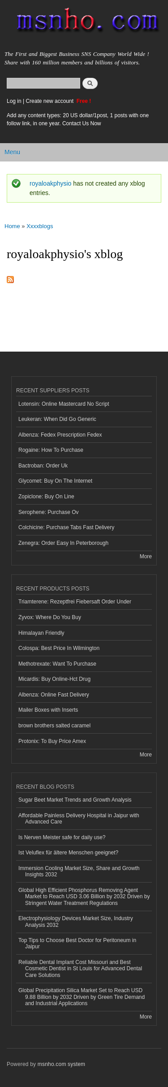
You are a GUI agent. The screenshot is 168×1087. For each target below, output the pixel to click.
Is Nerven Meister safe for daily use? (62, 837)
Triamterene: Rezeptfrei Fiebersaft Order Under (74, 602)
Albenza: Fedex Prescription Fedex (60, 435)
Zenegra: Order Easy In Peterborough (63, 543)
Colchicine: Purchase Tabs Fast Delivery (66, 527)
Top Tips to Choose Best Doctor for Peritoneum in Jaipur (77, 943)
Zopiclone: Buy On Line (46, 496)
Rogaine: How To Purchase (50, 450)
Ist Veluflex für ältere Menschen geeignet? (68, 852)
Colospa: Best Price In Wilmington (58, 648)
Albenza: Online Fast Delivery (53, 695)
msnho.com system (61, 1064)
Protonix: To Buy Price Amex (52, 741)
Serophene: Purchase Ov (48, 512)
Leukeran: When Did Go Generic (57, 419)
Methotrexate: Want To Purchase (57, 664)
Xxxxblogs (39, 226)
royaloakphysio (50, 183)
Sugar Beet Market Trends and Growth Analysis (74, 800)
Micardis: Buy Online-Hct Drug (54, 679)
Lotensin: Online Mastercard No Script (63, 404)
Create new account (50, 101)
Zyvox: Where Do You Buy (49, 617)
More (146, 556)
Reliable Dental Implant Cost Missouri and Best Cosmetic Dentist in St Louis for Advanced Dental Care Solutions (80, 968)
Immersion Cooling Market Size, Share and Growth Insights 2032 (78, 871)
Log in (14, 101)
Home (12, 226)
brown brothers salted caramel (54, 725)
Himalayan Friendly (41, 633)
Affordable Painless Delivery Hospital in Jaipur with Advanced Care (78, 818)
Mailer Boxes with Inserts (48, 710)
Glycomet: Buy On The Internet (55, 481)
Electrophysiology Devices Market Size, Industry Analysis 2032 (75, 921)
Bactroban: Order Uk (43, 466)
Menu (12, 152)
